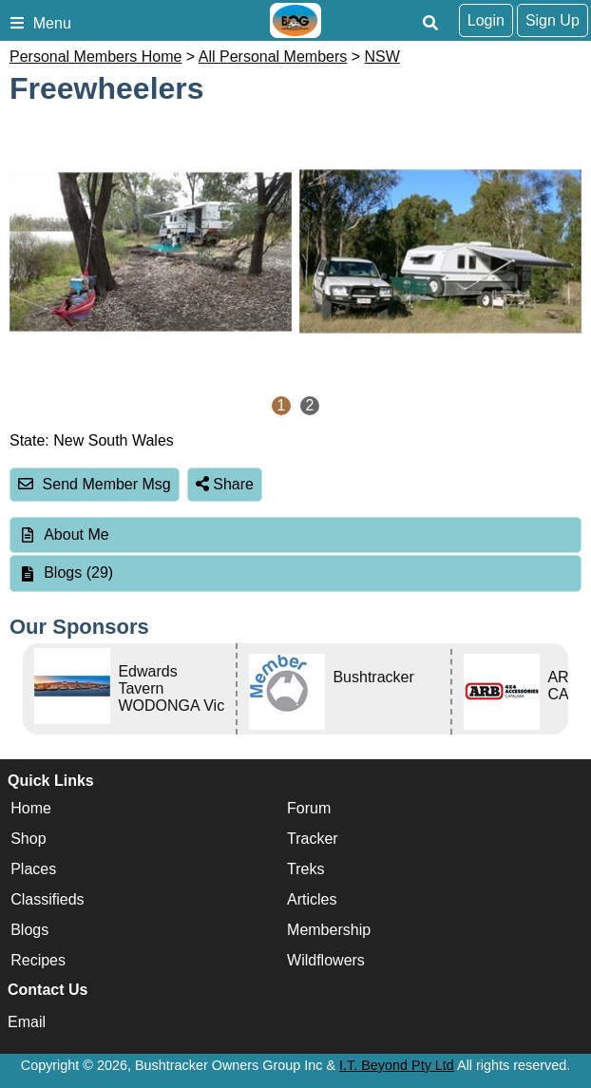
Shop (28, 838)
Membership (329, 930)
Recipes (38, 960)
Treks (305, 869)
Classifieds (47, 899)
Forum (309, 808)
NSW (382, 56)
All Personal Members (273, 56)
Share (225, 484)
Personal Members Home (95, 56)
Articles (311, 899)
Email (27, 1022)
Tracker (312, 838)
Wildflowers (326, 960)
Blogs (29, 930)
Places (33, 869)
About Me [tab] (63, 534)
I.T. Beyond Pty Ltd (396, 1065)
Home (30, 808)
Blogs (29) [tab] (65, 572)
